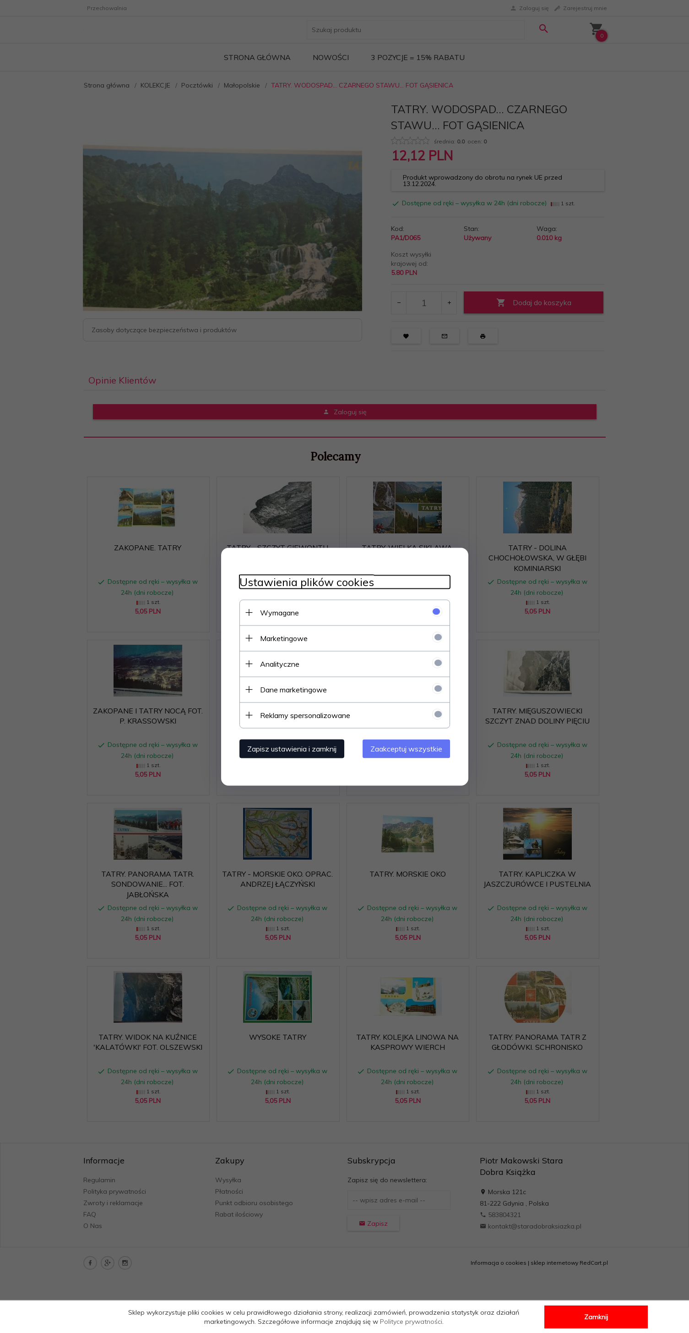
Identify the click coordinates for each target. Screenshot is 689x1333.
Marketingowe (284, 637)
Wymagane (279, 612)
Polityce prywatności (411, 1321)
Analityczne (279, 663)
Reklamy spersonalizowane (305, 714)
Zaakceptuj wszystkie (406, 748)
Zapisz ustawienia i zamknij (291, 748)
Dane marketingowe (293, 689)
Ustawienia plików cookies (306, 581)
